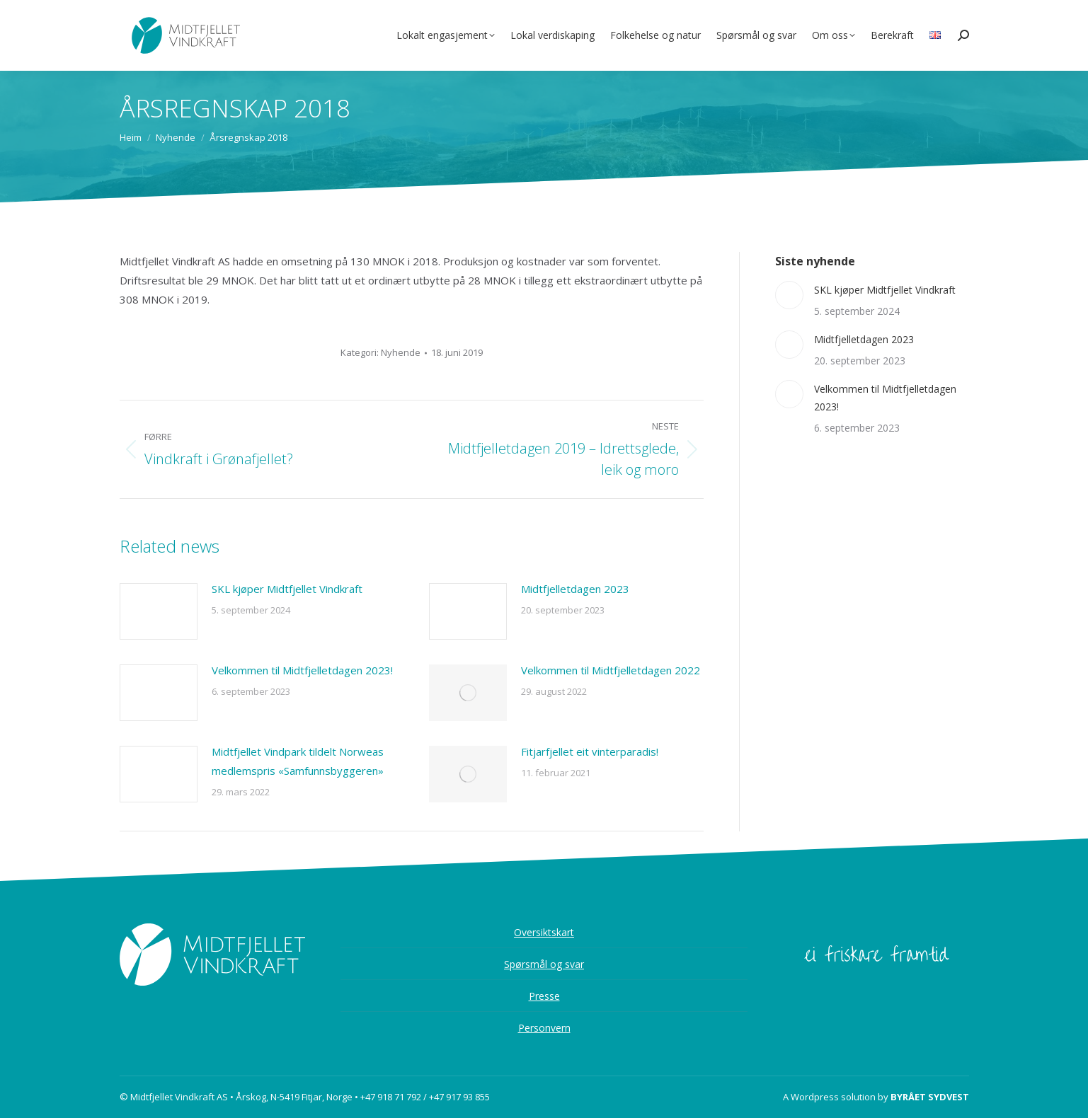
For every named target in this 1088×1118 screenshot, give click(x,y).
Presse (544, 996)
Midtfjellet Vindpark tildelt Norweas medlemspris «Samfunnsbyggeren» (298, 761)
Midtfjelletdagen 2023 (575, 589)
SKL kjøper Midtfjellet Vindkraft (287, 589)
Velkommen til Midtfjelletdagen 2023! (302, 670)
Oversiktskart (544, 932)
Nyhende (400, 352)
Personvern (544, 1028)
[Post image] (158, 611)
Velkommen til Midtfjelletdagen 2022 (610, 670)
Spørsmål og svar (544, 964)
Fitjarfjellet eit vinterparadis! (589, 751)
